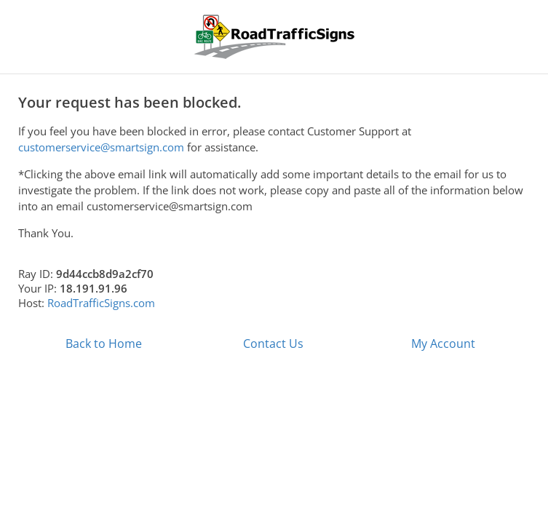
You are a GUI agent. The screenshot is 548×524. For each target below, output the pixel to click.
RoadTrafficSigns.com (101, 302)
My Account (443, 344)
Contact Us (273, 344)
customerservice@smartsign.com (101, 147)
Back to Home (103, 344)
